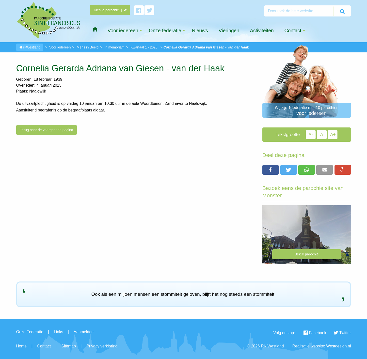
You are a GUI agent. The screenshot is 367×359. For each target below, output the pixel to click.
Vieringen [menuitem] (229, 30)
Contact (44, 346)
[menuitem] (95, 29)
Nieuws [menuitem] (200, 30)
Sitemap (68, 346)
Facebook (314, 333)
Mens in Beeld (88, 47)
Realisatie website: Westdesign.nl (321, 346)
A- (310, 134)
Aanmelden (84, 332)
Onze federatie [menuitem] (165, 30)
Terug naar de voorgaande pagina (46, 130)
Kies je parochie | (110, 10)
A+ (333, 134)
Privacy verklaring (101, 346)
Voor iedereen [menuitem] (123, 30)
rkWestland (30, 47)
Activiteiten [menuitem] (262, 30)
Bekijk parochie (307, 254)
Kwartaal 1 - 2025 (144, 47)
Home (21, 346)
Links (58, 332)
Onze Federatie (29, 332)
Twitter (342, 333)
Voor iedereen (60, 47)
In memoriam (114, 47)
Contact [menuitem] (292, 30)
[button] (270, 170)
